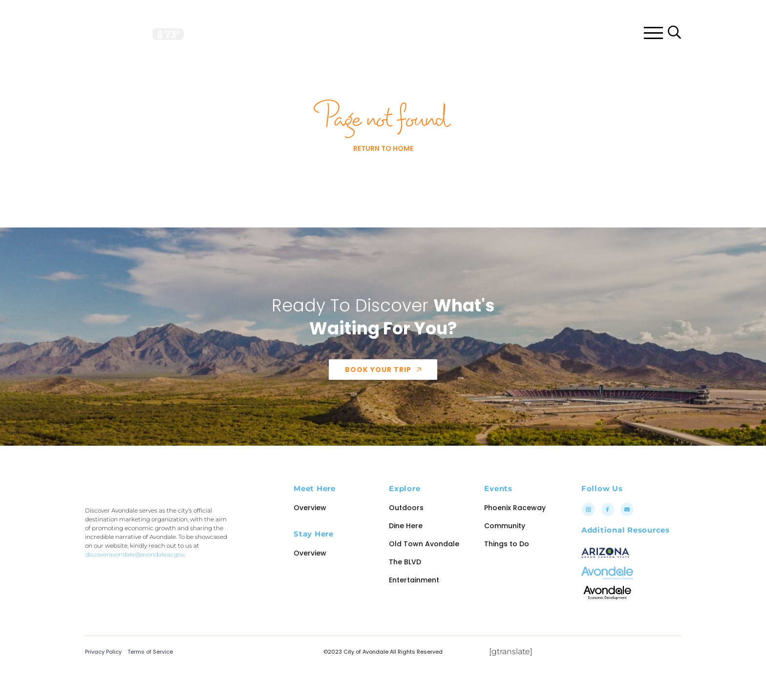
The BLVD (405, 580)
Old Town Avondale (424, 562)
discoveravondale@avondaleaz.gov (134, 610)
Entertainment (414, 598)
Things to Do (506, 562)
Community (504, 544)
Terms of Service (150, 670)
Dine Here (406, 544)
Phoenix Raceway (515, 526)
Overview (310, 526)
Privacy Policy (103, 670)
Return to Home (383, 167)
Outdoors (406, 526)
